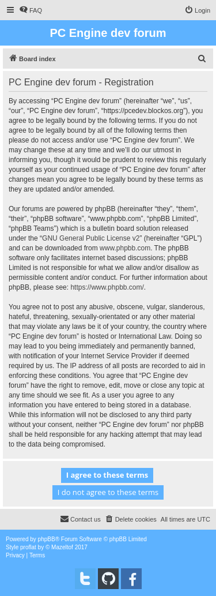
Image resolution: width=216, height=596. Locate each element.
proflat (28, 547)
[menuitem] (30, 10)
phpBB (46, 539)
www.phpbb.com (125, 248)
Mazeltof (62, 547)
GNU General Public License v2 (90, 238)
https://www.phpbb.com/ (106, 287)
